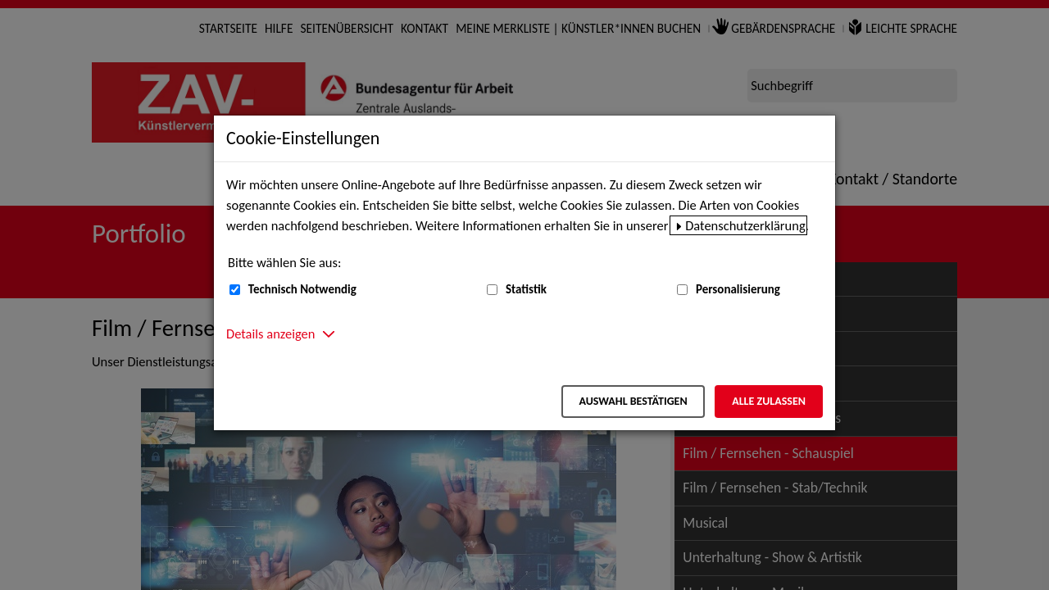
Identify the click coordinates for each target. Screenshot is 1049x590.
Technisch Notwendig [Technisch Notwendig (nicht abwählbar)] (302, 289)
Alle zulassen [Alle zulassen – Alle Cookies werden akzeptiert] (769, 401)
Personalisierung (738, 289)
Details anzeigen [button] (270, 333)
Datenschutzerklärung (745, 225)
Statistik (526, 289)
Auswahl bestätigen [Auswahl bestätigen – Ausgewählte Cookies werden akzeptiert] (633, 401)
